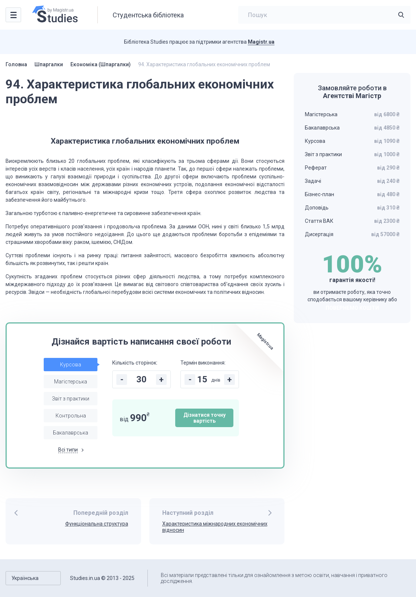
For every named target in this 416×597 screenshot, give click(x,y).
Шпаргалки (48, 64)
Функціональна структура (96, 524)
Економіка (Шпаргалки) (100, 64)
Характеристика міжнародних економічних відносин (214, 527)
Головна (16, 64)
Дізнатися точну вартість (204, 418)
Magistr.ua (261, 42)
